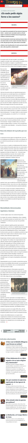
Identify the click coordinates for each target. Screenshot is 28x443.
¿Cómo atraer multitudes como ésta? (19, 331)
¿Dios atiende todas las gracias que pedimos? (16, 401)
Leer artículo (24, 354)
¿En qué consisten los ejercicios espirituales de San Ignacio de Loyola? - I (16, 382)
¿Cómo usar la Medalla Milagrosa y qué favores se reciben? (16, 343)
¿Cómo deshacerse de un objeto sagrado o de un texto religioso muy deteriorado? (16, 360)
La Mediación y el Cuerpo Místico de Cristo (16, 416)
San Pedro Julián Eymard (7, 331)
